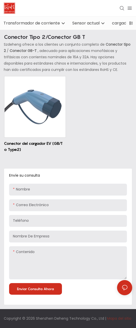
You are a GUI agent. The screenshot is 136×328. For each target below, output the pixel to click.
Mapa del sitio (119, 318)
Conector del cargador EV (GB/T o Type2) (33, 146)
